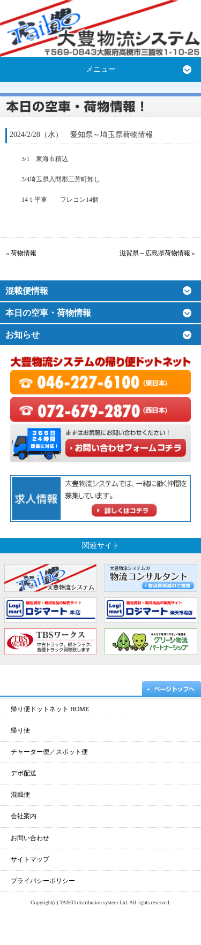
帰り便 (20, 730)
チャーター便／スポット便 (49, 752)
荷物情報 (23, 253)
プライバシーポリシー (43, 881)
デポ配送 (23, 773)
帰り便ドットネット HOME (50, 709)
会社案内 (23, 816)
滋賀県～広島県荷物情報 (155, 253)
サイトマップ (30, 859)
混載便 (20, 794)
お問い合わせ (30, 838)
